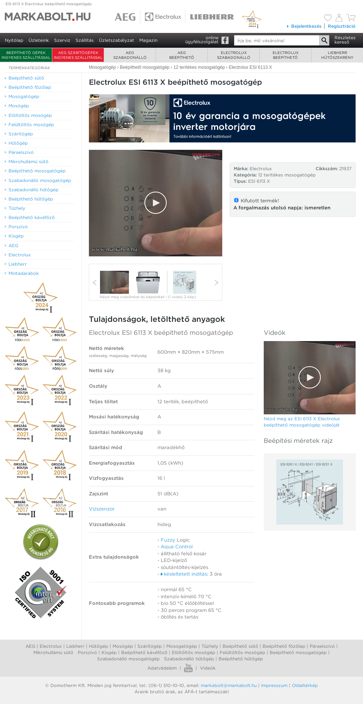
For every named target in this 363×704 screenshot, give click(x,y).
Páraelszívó (322, 646)
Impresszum (274, 685)
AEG (30, 646)
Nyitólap (14, 40)
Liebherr (75, 646)
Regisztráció (342, 26)
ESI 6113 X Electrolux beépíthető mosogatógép (49, 3)
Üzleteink (39, 40)
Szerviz (62, 40)
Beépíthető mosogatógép (298, 652)
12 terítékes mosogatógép (287, 175)
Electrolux (51, 646)
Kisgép (109, 652)
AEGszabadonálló (130, 55)
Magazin (148, 40)
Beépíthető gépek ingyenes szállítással (25, 55)
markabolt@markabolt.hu (229, 685)
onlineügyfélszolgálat (202, 39)
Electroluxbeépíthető (286, 55)
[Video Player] (155, 203)
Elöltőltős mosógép (193, 652)
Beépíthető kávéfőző (144, 652)
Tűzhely (210, 646)
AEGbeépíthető (181, 55)
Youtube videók (188, 668)
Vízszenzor (101, 509)
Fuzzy (168, 540)
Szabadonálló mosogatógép (128, 658)
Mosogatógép (181, 646)
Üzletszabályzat (116, 40)
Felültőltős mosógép (242, 652)
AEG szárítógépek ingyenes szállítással (78, 55)
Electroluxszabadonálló (233, 55)
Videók (208, 668)
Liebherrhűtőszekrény (337, 55)
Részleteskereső (345, 40)
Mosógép (123, 646)
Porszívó (87, 652)
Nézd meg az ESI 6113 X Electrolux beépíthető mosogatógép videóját (302, 422)
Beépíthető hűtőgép (241, 658)
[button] (155, 202)
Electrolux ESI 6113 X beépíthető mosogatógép (161, 332)
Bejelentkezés (304, 26)
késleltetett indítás (184, 574)
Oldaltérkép (305, 685)
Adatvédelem (162, 668)
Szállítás (85, 40)
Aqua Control (177, 546)
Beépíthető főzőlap (284, 646)
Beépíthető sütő (240, 646)
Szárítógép (149, 646)
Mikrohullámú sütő (53, 652)
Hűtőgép (98, 646)
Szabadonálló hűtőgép (189, 658)
